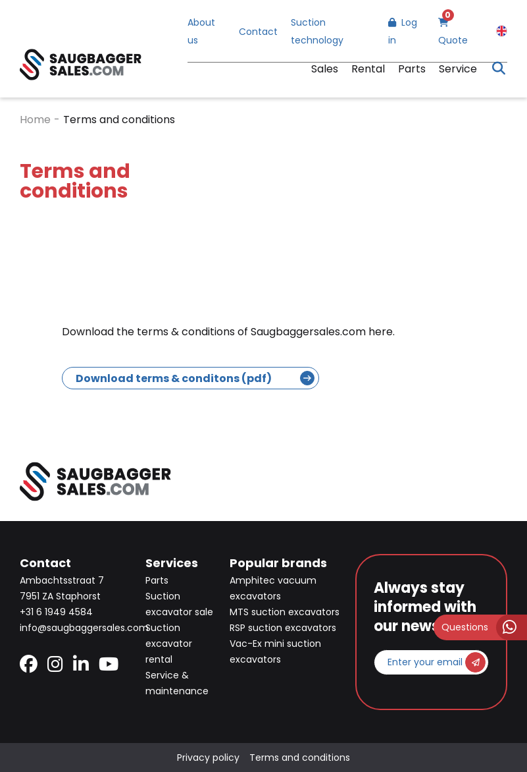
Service (458, 68)
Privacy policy (208, 757)
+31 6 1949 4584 (56, 612)
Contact (258, 31)
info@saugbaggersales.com (84, 627)
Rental (368, 68)
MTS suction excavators (284, 612)
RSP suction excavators (283, 627)
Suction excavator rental (168, 643)
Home (35, 119)
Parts (412, 68)
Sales (324, 68)
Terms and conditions (299, 757)
